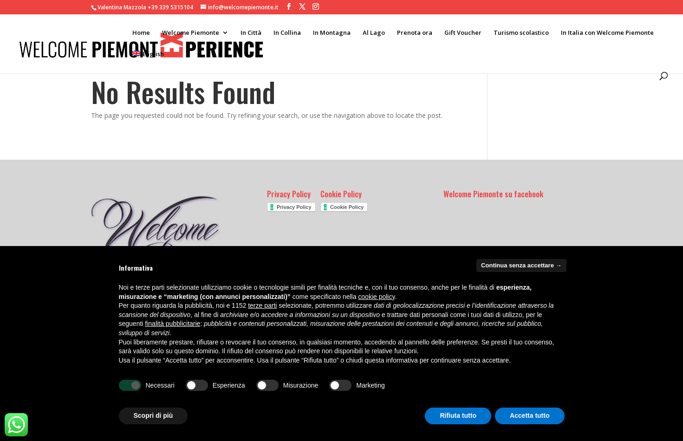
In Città (251, 33)
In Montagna (332, 33)
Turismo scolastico (521, 33)
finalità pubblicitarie (172, 323)
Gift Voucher (462, 33)
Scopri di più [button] (153, 415)
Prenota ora (414, 33)
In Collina (287, 33)
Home (141, 33)
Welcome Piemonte (190, 33)
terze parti (262, 305)
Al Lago (374, 33)
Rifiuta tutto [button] (458, 415)
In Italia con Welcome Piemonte (607, 33)
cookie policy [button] (376, 296)
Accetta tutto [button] (530, 415)
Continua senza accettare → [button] (521, 265)
